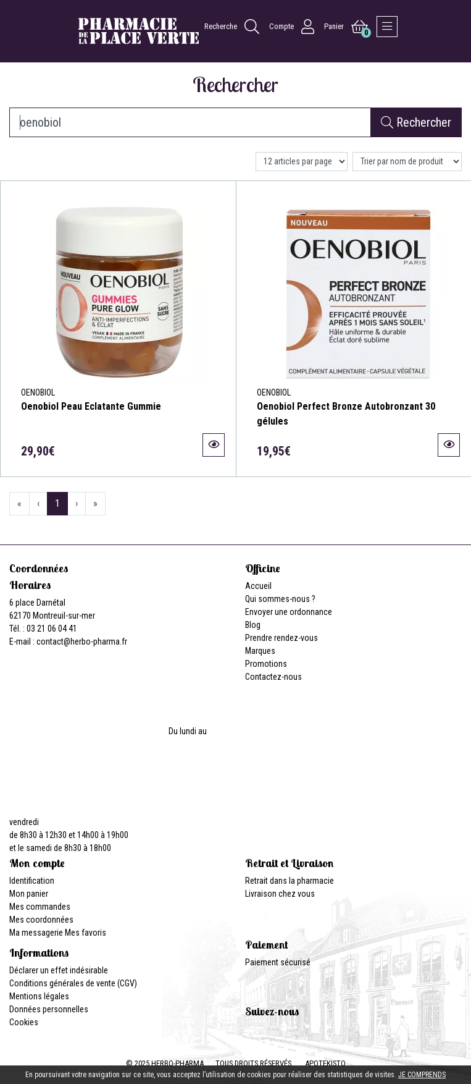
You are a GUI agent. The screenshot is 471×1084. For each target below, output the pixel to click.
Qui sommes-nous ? (280, 599)
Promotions (266, 664)
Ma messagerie (36, 933)
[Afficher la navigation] (387, 26)
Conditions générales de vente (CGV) (73, 983)
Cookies (23, 1022)
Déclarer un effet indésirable (58, 970)
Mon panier (28, 894)
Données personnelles (48, 1009)
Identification (31, 881)
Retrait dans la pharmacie (289, 881)
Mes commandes (39, 907)
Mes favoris (85, 933)
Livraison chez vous (280, 894)
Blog (253, 625)
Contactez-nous (273, 677)
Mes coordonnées (41, 920)
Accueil (258, 586)
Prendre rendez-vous (281, 638)
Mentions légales (39, 996)
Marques (260, 651)
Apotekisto (325, 1063)
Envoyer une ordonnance (288, 612)
